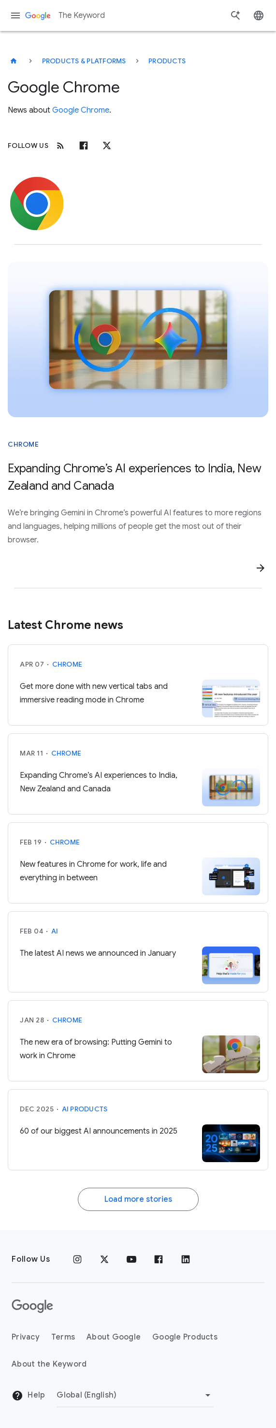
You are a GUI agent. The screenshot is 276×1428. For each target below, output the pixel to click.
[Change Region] (135, 1395)
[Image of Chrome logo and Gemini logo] (138, 339)
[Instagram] (77, 1259)
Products (167, 61)
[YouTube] (131, 1259)
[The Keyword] (13, 61)
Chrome (67, 664)
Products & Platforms (84, 61)
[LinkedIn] (185, 1259)
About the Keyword (49, 1364)
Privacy (26, 1337)
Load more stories (138, 1199)
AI (54, 931)
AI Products (85, 1109)
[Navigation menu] (15, 15)
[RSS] (60, 145)
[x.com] (106, 145)
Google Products (185, 1337)
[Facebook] (83, 145)
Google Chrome (80, 110)
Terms (63, 1337)
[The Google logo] (32, 1306)
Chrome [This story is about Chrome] (23, 444)
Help (28, 1395)
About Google (114, 1337)
